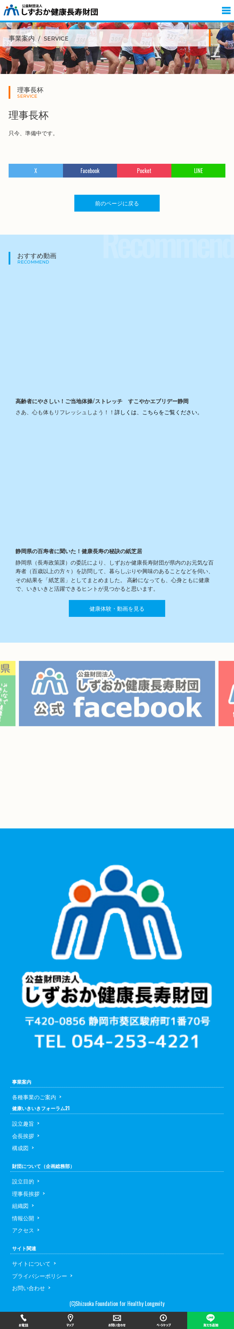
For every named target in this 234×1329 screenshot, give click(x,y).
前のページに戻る (117, 203)
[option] (117, 704)
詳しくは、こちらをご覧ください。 (159, 412)
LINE (198, 171)
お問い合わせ (28, 1288)
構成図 (20, 1148)
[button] (226, 8)
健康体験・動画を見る (117, 608)
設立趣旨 (23, 1123)
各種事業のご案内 (34, 1097)
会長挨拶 (23, 1136)
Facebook (90, 171)
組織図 (20, 1205)
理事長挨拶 (26, 1193)
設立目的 (23, 1181)
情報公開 (23, 1218)
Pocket (144, 171)
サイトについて (31, 1263)
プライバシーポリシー (39, 1276)
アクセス (23, 1230)
